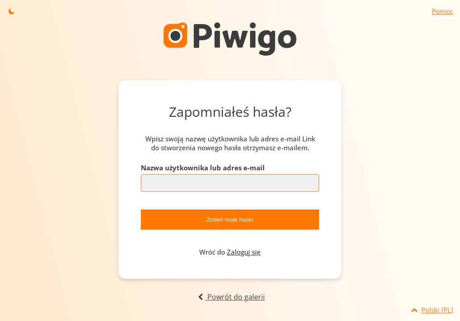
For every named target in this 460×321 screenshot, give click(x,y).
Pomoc (442, 11)
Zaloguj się (244, 251)
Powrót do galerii (229, 297)
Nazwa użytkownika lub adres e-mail (203, 167)
